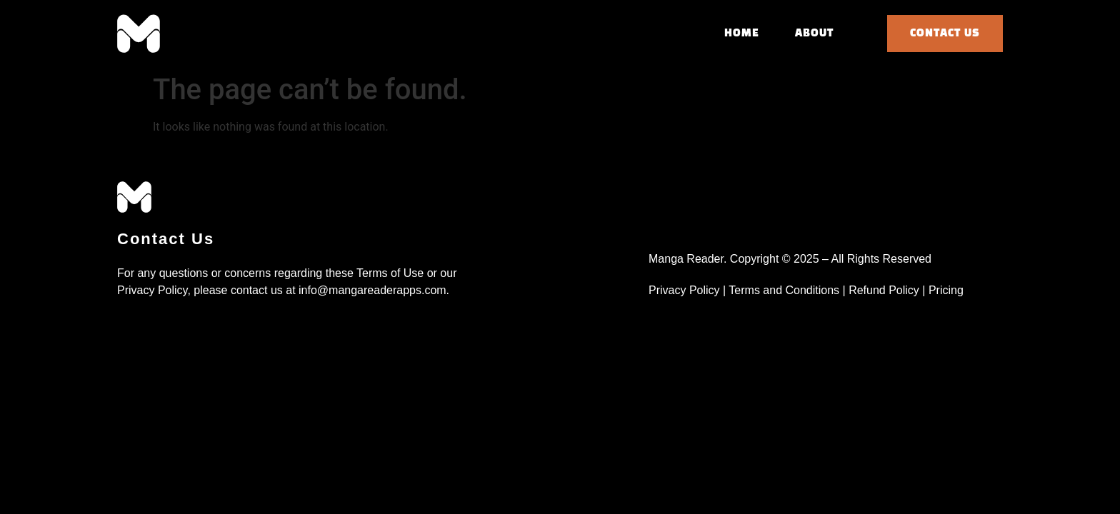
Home (741, 34)
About (814, 34)
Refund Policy (884, 290)
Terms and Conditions (785, 290)
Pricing (947, 290)
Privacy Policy (686, 290)
